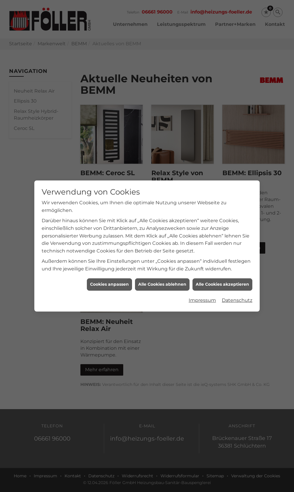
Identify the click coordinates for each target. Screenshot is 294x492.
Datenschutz (237, 289)
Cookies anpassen (109, 274)
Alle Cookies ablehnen (162, 274)
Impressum (202, 289)
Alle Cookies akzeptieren (222, 274)
